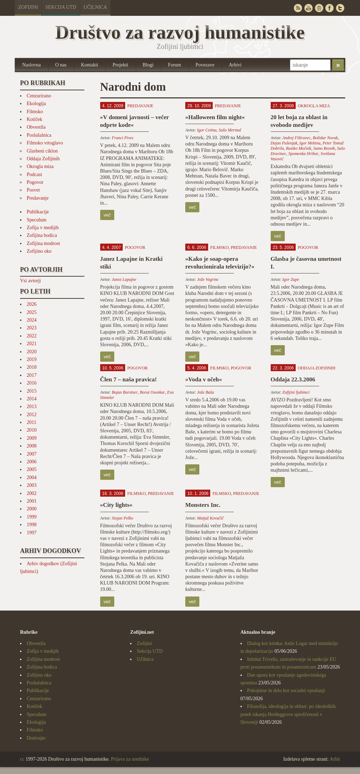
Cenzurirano (39, 95)
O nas (60, 64)
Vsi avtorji (30, 280)
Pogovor (35, 182)
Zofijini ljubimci (296, 392)
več (107, 215)
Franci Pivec (123, 137)
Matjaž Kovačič (210, 518)
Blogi (148, 64)
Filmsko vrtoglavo (45, 143)
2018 (32, 367)
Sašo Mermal (230, 130)
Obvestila (36, 127)
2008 (32, 446)
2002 (32, 493)
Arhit (334, 759)
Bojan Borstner (125, 392)
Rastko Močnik (298, 148)
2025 (32, 312)
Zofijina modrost (43, 243)
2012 (32, 414)
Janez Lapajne (124, 279)
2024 (32, 320)
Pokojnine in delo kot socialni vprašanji (286, 690)
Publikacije (38, 211)
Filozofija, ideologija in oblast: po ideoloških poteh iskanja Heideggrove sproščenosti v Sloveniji (288, 714)
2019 (32, 359)
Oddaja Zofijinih (43, 158)
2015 (32, 391)
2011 (31, 422)
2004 (32, 477)
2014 (32, 398)
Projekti (120, 64)
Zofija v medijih (43, 227)
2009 (32, 438)
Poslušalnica (39, 135)
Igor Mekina (310, 143)
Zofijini (28, 7)
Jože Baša (205, 392)
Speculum (36, 219)
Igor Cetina (207, 130)
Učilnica (95, 7)
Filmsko (35, 111)
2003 (32, 485)
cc (22, 759)
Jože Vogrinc (208, 279)
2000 (32, 508)
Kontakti (89, 64)
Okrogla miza (40, 166)
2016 (32, 383)
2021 (32, 343)
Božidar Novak (325, 137)
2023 (32, 327)
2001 (32, 501)
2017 (32, 375)
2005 (32, 469)
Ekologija (36, 103)
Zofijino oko (39, 251)
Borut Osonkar (152, 392)
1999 (32, 517)
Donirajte (36, 738)
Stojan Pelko (122, 518)
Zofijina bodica (42, 235)
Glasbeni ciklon (42, 151)
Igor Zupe (290, 279)
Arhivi (235, 64)
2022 (32, 335)
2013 (32, 406)
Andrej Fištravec (296, 137)
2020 (32, 351)
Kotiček (34, 119)
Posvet (33, 190)
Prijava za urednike (130, 759)
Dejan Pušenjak (284, 143)
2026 (32, 304)
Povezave (204, 64)
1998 (32, 524)
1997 (32, 532)
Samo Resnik (324, 148)
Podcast (34, 174)
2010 (32, 430)
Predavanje (38, 198)
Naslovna (31, 64)
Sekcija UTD (60, 7)
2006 (32, 461)
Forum (174, 64)
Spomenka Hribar (303, 153)
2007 (32, 454)
